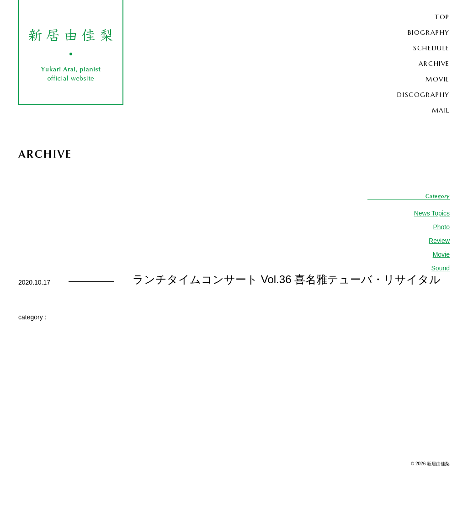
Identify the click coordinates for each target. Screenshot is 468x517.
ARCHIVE (434, 63)
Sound (440, 268)
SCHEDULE (431, 48)
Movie (441, 254)
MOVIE (437, 79)
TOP (442, 17)
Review (439, 240)
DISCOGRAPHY (423, 95)
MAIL (441, 110)
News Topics (432, 213)
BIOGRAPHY (429, 32)
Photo (441, 227)
